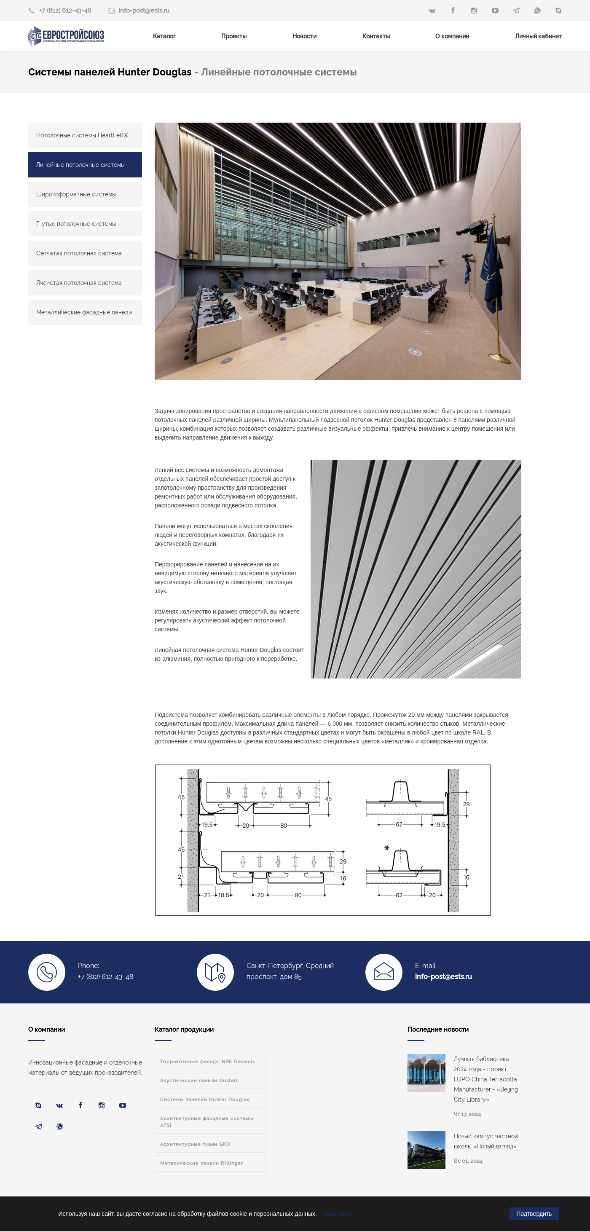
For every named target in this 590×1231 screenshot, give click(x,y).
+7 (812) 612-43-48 (65, 10)
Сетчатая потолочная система (79, 253)
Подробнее (337, 1214)
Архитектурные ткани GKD (195, 1144)
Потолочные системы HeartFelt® (82, 135)
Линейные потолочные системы (80, 164)
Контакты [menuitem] (376, 36)
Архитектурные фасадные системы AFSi (206, 1122)
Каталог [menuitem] (164, 36)
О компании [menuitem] (452, 36)
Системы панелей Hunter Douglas (111, 72)
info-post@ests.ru (144, 10)
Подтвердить (534, 1213)
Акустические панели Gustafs (199, 1080)
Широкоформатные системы (76, 194)
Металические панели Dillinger (201, 1163)
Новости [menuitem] (304, 36)
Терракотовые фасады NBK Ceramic (207, 1062)
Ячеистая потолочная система (79, 282)
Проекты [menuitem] (234, 36)
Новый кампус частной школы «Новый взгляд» (486, 1141)
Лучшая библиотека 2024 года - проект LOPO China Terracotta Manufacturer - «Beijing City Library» (486, 1079)
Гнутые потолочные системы (76, 223)
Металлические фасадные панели (84, 312)
